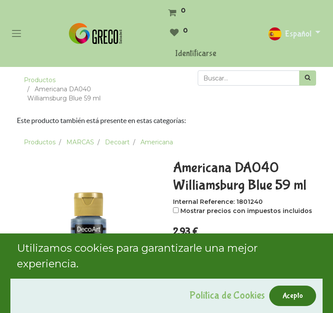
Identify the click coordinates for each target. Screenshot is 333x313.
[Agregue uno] (218, 249)
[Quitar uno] (181, 249)
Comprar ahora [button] (265, 273)
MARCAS (80, 142)
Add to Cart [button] (202, 273)
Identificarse (195, 53)
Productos (40, 80)
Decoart (117, 142)
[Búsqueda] (307, 78)
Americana (156, 142)
